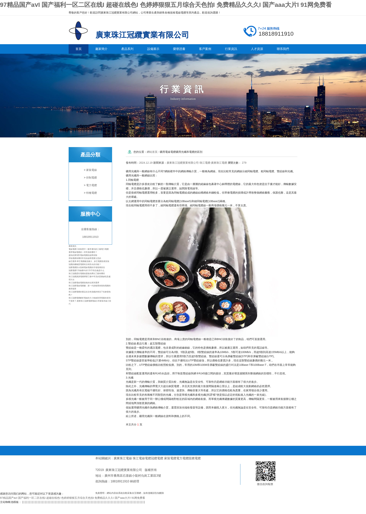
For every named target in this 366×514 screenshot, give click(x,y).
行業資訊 (231, 48)
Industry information (183, 98)
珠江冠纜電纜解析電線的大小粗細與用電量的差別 (90, 298)
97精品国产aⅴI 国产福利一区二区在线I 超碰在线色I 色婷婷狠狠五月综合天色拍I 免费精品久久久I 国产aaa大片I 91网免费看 (166, 4)
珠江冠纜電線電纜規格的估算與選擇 (84, 283)
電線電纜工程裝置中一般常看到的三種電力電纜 (89, 249)
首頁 (78, 48)
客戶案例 (205, 48)
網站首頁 (152, 151)
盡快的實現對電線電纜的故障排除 (83, 255)
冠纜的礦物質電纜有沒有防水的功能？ (85, 264)
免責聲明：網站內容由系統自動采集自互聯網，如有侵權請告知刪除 (129, 493)
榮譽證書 (179, 48)
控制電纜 (91, 177)
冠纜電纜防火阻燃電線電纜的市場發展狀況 (87, 267)
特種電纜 (91, 192)
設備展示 (153, 48)
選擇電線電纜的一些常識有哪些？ (83, 252)
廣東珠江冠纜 (81, 30)
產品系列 (127, 48)
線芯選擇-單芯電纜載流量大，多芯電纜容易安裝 (89, 261)
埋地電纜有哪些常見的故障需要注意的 (85, 258)
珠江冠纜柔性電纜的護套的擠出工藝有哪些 (87, 273)
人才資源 (257, 48)
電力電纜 (91, 185)
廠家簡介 (101, 48)
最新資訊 (72, 246)
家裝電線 (91, 169)
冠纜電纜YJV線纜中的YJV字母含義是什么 (86, 270)
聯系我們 (283, 48)
